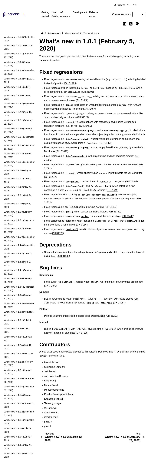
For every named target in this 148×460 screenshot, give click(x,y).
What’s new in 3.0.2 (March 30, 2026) (18, 47)
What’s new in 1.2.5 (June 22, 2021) (18, 339)
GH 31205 (111, 316)
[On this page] (143, 14)
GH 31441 (138, 134)
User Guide (55, 14)
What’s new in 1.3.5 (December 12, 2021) (19, 289)
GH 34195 (82, 333)
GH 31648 (82, 224)
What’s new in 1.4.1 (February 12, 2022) (18, 272)
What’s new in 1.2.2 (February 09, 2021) (18, 364)
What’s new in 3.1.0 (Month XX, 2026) (19, 39)
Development (80, 12)
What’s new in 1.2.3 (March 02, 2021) (18, 355)
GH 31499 (131, 181)
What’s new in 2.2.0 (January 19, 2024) (18, 130)
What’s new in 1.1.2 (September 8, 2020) (19, 414)
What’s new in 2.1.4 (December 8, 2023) (19, 139)
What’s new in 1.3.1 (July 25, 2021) (17, 322)
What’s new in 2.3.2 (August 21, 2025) (19, 81)
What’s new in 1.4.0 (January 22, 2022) (18, 280)
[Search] (126, 5)
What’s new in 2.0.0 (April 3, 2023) (17, 205)
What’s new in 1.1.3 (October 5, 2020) (19, 405)
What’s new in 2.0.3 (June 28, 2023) (18, 180)
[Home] (42, 33)
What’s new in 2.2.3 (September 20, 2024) (19, 105)
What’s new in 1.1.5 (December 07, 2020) (19, 388)
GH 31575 (57, 233)
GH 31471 (106, 143)
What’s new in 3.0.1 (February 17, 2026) (18, 55)
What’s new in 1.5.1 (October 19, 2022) (18, 230)
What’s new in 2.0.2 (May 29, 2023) (18, 189)
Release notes (93, 14)
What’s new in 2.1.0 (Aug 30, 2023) (17, 172)
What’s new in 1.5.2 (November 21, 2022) (19, 222)
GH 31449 (82, 100)
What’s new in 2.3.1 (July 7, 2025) (17, 89)
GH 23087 (119, 302)
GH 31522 (82, 117)
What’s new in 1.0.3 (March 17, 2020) (18, 455)
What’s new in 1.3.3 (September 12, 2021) (19, 305)
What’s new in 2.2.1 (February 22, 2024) (18, 122)
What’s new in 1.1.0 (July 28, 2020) (17, 430)
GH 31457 (89, 109)
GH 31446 (127, 216)
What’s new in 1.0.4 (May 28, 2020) (18, 447)
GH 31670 (61, 151)
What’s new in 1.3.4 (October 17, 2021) (18, 297)
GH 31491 (50, 285)
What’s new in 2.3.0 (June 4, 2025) (17, 97)
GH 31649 (112, 190)
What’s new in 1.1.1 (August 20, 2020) (19, 422)
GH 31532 (63, 256)
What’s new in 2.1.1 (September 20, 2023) (19, 164)
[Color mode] (137, 14)
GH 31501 (87, 92)
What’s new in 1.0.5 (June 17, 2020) (18, 439)
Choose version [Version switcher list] (120, 14)
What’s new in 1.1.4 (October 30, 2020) (18, 397)
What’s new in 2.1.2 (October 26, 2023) (18, 155)
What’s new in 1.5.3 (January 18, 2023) (18, 214)
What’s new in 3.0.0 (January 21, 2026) (18, 64)
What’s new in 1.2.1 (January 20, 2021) (18, 372)
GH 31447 (50, 177)
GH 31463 (110, 207)
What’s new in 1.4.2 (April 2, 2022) (17, 264)
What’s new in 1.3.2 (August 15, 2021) (19, 314)
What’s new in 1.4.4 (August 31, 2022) (19, 247)
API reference (65, 14)
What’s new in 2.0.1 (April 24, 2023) (18, 197)
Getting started (45, 14)
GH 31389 (114, 211)
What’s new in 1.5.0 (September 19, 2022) (19, 239)
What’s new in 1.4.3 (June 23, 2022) (18, 255)
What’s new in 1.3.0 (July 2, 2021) (17, 330)
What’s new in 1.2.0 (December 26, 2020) (19, 380)
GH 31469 (70, 83)
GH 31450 (85, 126)
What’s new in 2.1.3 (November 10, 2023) (19, 147)
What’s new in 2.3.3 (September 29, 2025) (19, 72)
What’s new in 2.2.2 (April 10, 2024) (18, 114)
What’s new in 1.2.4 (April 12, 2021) (18, 347)
